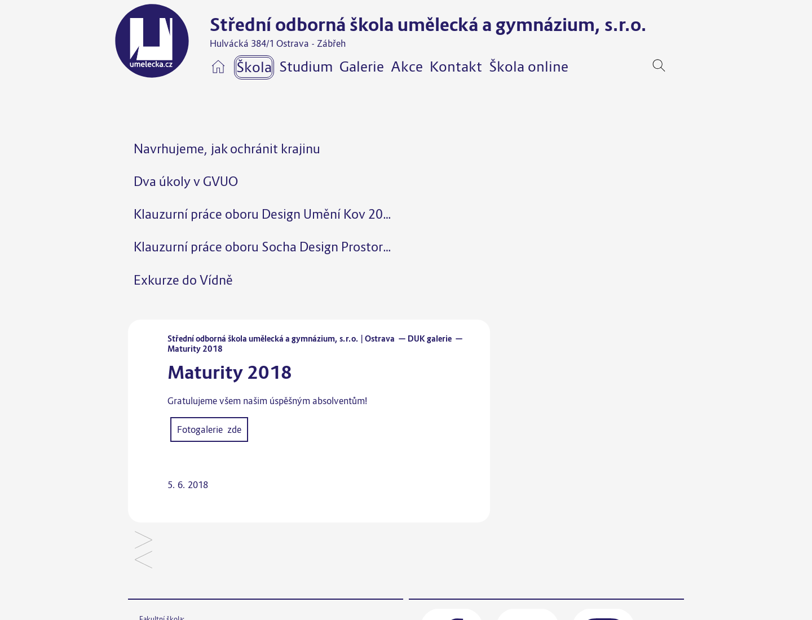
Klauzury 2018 (143, 560)
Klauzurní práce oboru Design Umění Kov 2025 (266, 214)
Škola (254, 67)
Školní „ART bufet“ (143, 541)
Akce (407, 66)
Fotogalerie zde (209, 429)
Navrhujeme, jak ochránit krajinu (227, 148)
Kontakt (456, 66)
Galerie (361, 66)
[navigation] (676, 65)
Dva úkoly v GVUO (186, 181)
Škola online (528, 66)
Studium (306, 66)
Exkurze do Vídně (183, 279)
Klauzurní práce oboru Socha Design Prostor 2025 (274, 246)
